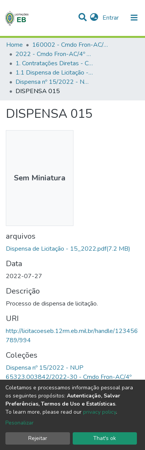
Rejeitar (37, 438)
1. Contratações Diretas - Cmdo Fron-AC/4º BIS (54, 63)
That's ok (104, 438)
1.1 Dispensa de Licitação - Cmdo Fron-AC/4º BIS (54, 72)
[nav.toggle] (134, 17)
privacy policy (99, 412)
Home (14, 45)
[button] (94, 17)
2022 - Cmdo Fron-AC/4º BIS (54, 54)
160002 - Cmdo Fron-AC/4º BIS (70, 45)
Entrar (111, 18)
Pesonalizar (19, 422)
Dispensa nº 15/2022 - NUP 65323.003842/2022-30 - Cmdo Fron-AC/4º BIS (54, 82)
